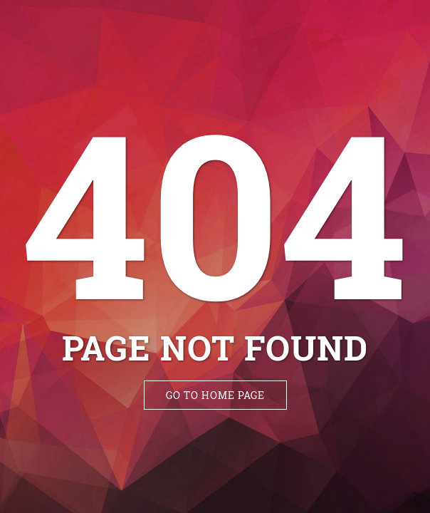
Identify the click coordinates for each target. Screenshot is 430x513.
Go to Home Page (215, 395)
